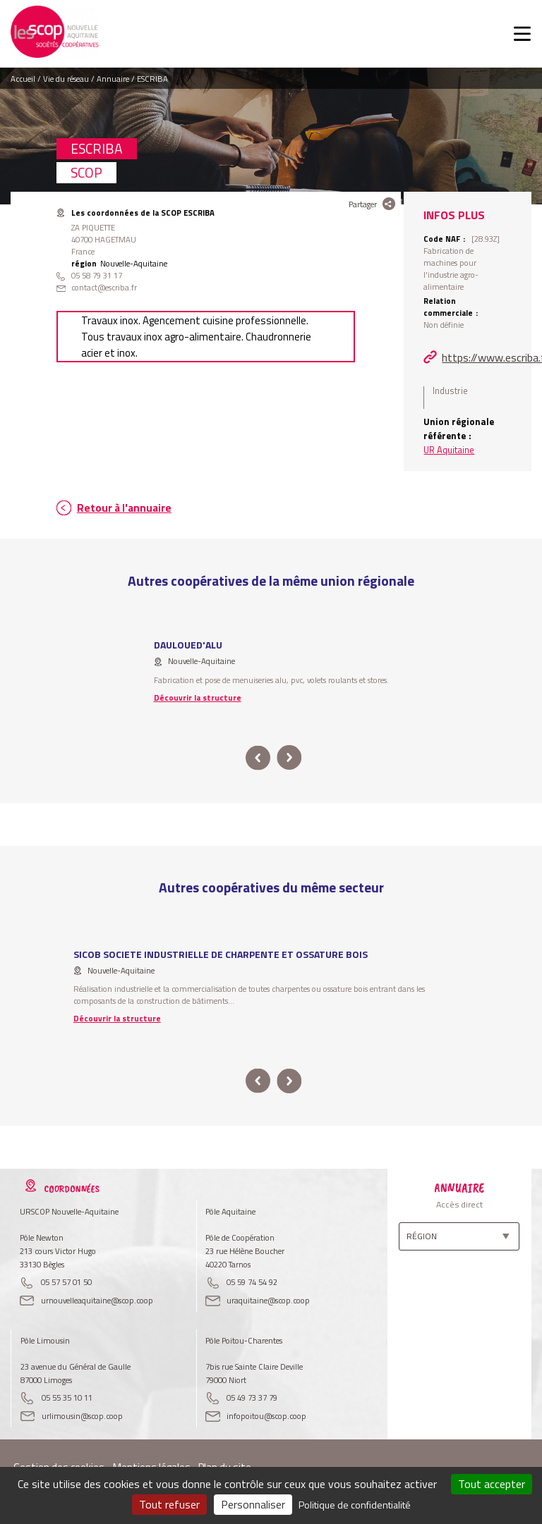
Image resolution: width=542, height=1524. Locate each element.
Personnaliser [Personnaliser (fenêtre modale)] (253, 1504)
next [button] (289, 758)
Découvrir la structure (197, 697)
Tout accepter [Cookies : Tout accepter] (491, 1483)
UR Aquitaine (448, 450)
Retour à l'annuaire (124, 508)
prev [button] (258, 758)
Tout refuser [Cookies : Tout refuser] (169, 1504)
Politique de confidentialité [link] (355, 1504)
